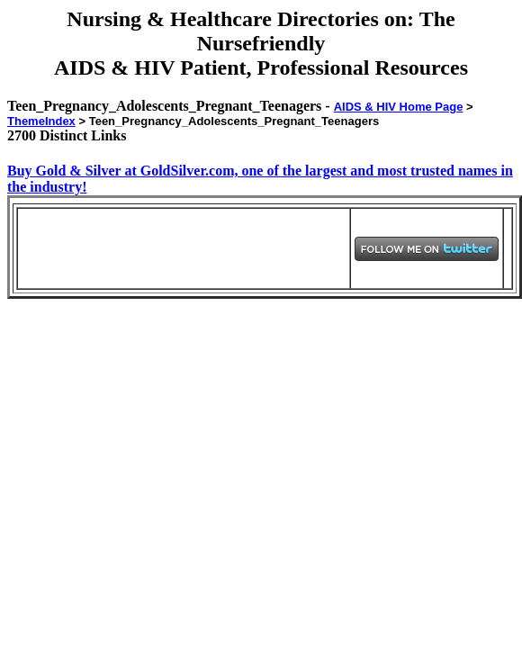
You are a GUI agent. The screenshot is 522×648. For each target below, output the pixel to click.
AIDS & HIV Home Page (399, 106)
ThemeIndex (41, 121)
